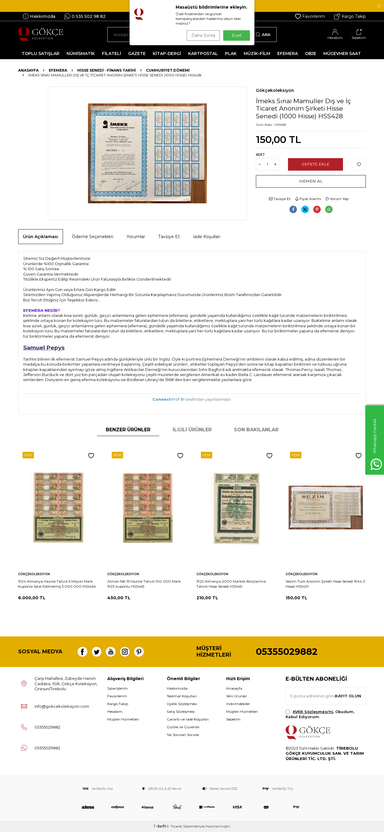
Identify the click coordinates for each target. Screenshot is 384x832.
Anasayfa (28, 70)
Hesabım (114, 711)
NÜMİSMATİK (81, 53)
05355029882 (286, 651)
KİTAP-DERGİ (167, 53)
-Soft (160, 826)
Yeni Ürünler (236, 696)
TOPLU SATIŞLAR (40, 53)
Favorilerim (310, 16)
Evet (237, 35)
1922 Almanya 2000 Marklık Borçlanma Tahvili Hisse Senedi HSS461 (231, 583)
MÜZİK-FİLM (257, 53)
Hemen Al (311, 181)
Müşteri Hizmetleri (123, 719)
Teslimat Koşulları (182, 696)
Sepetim (233, 719)
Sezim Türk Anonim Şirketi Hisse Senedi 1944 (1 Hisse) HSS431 (325, 583)
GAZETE (137, 53)
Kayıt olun (347, 695)
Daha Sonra (202, 35)
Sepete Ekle (315, 164)
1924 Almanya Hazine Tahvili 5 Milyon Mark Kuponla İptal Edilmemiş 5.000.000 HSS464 (57, 583)
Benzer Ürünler (128, 429)
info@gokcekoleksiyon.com (61, 706)
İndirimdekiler (238, 704)
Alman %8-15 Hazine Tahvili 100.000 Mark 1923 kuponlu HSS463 (144, 583)
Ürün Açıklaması (40, 236)
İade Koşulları (206, 236)
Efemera (58, 70)
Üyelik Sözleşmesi (182, 704)
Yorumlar (136, 236)
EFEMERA (287, 53)
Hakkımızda (39, 16)
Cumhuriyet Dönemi (168, 70)
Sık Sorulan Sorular (183, 734)
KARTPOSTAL (203, 53)
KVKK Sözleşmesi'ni (313, 711)
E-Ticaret (174, 826)
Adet (260, 155)
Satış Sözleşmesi (181, 711)
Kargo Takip (350, 16)
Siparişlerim (117, 688)
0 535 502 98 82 (85, 16)
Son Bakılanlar (256, 429)
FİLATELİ (111, 53)
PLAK (231, 53)
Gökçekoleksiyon (275, 90)
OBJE (310, 53)
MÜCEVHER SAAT (342, 53)
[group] (147, 153)
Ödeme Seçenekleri (92, 236)
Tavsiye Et (280, 198)
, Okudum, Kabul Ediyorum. (320, 714)
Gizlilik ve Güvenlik (183, 727)
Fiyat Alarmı (308, 198)
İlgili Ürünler (192, 429)
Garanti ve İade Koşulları (188, 719)
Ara (262, 34)
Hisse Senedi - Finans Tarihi (106, 70)
